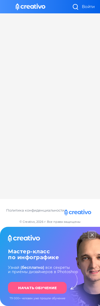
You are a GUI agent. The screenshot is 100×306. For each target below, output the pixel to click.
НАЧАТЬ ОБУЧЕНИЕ (37, 288)
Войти (88, 6)
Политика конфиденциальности (35, 210)
